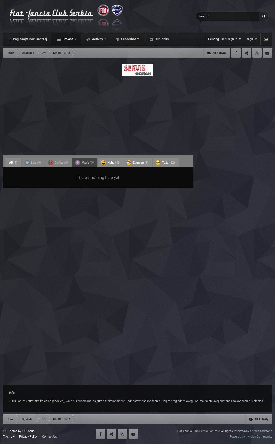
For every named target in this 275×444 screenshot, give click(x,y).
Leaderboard (130, 39)
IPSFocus (28, 431)
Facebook (236, 53)
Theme (9, 436)
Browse (69, 39)
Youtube (267, 53)
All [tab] (13, 162)
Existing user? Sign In (224, 39)
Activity (98, 39)
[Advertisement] (137, 114)
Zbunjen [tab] (137, 162)
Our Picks (161, 39)
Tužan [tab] (165, 162)
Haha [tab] (110, 162)
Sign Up (252, 39)
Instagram (257, 53)
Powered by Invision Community (250, 436)
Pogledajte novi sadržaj (29, 39)
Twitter (246, 53)
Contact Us (49, 436)
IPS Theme (10, 431)
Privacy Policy (28, 436)
